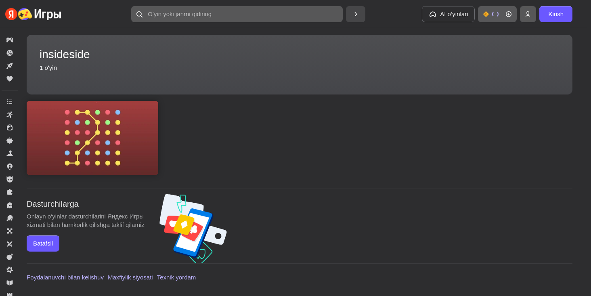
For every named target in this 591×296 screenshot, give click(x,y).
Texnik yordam (176, 277)
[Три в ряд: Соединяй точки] (92, 138)
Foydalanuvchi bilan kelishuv (65, 277)
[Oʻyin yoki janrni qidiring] (237, 14)
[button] (237, 14)
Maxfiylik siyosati (130, 277)
